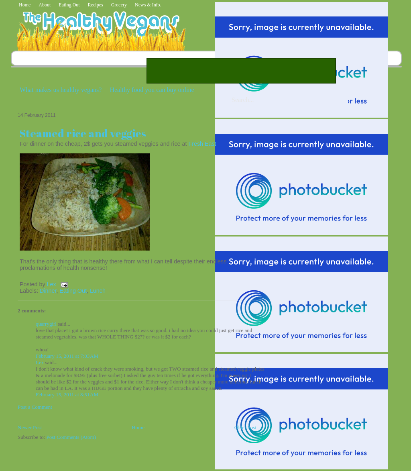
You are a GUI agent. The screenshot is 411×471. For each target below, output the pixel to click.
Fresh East (202, 144)
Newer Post (30, 427)
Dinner (48, 290)
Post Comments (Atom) (71, 437)
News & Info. (148, 5)
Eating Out (69, 5)
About (45, 5)
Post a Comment (35, 407)
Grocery (119, 5)
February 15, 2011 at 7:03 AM (67, 356)
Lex (52, 284)
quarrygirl (46, 324)
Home (25, 5)
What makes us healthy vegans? (61, 89)
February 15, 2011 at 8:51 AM (67, 394)
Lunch (98, 290)
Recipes (95, 5)
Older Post (245, 427)
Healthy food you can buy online (152, 89)
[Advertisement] (241, 71)
